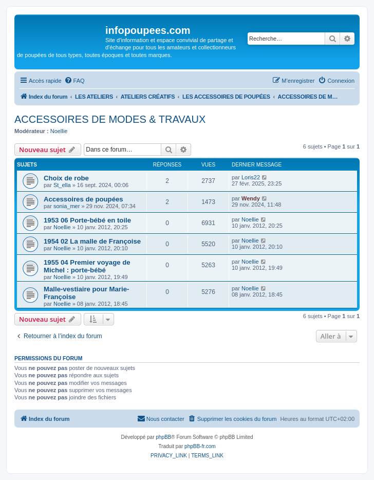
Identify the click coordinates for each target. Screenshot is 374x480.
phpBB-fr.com (200, 446)
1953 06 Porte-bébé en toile (87, 220)
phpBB (163, 437)
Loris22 (250, 177)
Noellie (59, 131)
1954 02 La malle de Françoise (92, 241)
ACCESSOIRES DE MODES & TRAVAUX (109, 119)
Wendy (250, 198)
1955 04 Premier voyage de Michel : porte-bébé (87, 266)
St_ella (62, 185)
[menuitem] (74, 81)
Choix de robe (66, 178)
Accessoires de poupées (83, 199)
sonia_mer (66, 206)
